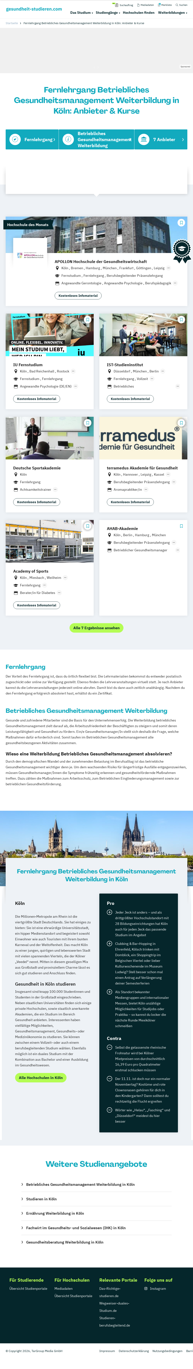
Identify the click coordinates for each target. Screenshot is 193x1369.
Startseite (12, 23)
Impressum (107, 1351)
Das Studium (80, 12)
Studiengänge (107, 12)
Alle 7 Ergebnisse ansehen (96, 627)
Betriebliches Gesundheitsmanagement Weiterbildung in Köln (80, 1184)
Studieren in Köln (41, 1198)
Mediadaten (63, 1288)
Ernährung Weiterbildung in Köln (55, 1213)
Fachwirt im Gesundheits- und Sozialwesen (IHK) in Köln (76, 1227)
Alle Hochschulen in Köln (41, 1077)
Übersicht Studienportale (28, 1288)
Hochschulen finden (139, 12)
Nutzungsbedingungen (167, 1351)
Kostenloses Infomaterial (78, 296)
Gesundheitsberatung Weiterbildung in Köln (64, 1242)
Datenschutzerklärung (134, 1351)
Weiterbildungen (171, 12)
